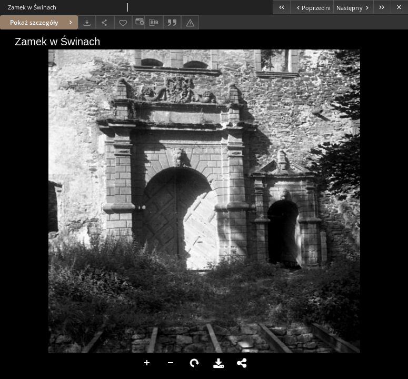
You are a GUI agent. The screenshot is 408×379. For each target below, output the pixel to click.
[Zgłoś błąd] (190, 22)
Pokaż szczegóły (42, 22)
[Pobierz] (87, 22)
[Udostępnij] (105, 22)
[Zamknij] (399, 7)
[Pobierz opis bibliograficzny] (154, 22)
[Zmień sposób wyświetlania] (138, 22)
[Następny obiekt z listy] (353, 7)
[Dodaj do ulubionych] (123, 22)
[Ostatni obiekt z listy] (382, 7)
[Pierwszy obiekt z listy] (281, 7)
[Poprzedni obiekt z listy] (311, 7)
